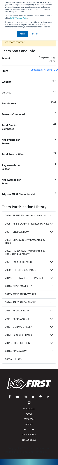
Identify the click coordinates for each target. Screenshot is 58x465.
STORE (29, 429)
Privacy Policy (18, 18)
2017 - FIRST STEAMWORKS (20, 294)
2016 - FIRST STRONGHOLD (20, 302)
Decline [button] (35, 34)
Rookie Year (9, 103)
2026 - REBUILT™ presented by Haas (25, 215)
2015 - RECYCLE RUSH (17, 310)
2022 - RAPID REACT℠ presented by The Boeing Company (25, 252)
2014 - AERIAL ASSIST (17, 318)
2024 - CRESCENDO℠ (17, 231)
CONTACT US (29, 419)
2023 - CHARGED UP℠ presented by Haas (25, 241)
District (6, 92)
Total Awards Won (13, 154)
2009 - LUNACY (13, 359)
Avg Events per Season (11, 141)
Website (7, 81)
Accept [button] (22, 34)
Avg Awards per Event (11, 181)
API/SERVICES (29, 408)
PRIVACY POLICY (29, 434)
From (5, 70)
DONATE (29, 424)
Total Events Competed (9, 127)
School (6, 58)
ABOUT (29, 414)
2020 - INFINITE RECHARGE (20, 270)
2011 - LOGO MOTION (17, 343)
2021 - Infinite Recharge (18, 261)
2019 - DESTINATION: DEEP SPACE (24, 278)
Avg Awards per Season (11, 167)
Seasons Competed (13, 114)
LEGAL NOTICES (29, 440)
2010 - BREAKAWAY (16, 351)
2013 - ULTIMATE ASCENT (19, 326)
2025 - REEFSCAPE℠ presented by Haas (27, 223)
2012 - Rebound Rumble (18, 335)
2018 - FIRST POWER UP (18, 286)
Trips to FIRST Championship (19, 194)
